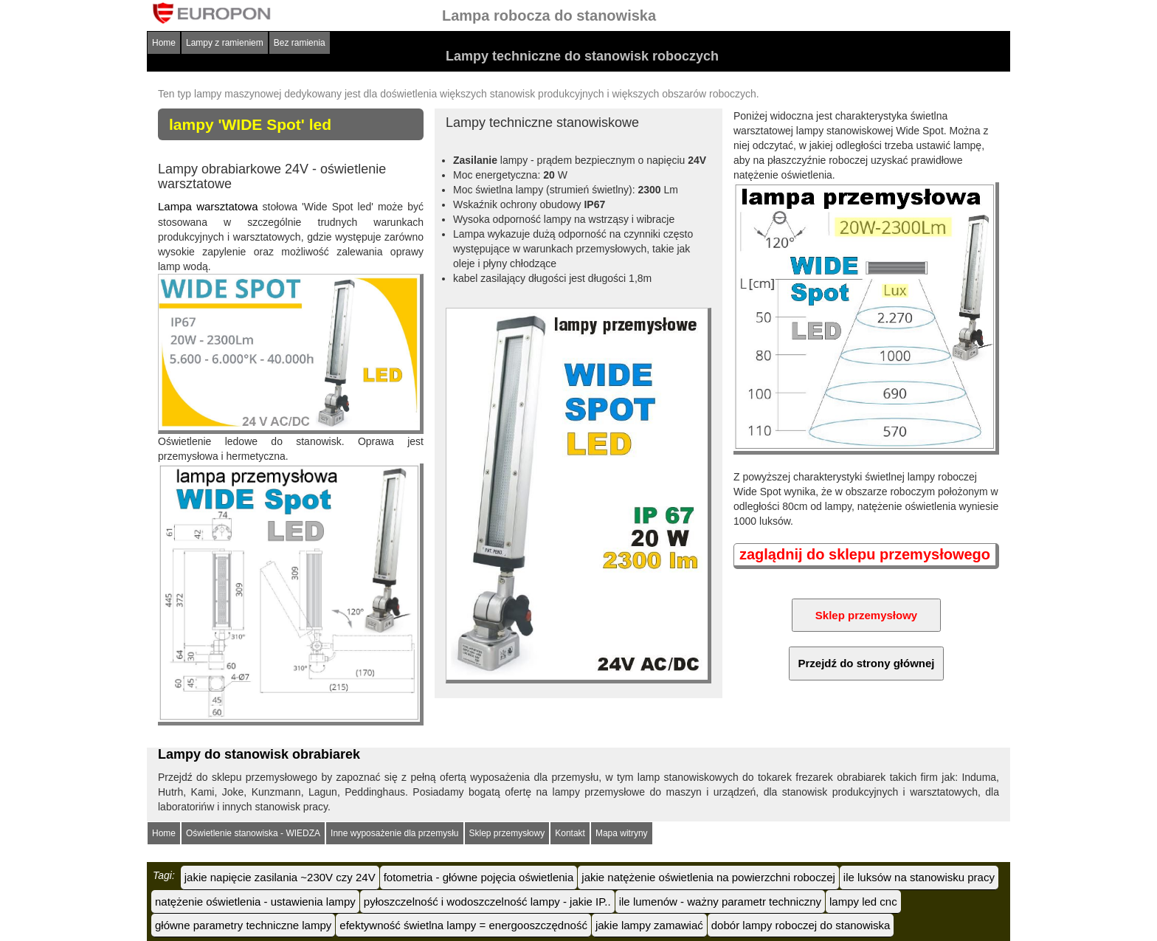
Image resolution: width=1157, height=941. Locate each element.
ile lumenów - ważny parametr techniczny (720, 901)
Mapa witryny (621, 833)
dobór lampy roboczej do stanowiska (801, 925)
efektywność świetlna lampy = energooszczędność (463, 925)
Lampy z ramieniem (224, 43)
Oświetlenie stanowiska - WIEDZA (253, 833)
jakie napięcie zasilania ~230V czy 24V (280, 877)
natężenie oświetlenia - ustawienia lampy (255, 901)
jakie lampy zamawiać (649, 925)
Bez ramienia (299, 43)
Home (164, 43)
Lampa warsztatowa (208, 206)
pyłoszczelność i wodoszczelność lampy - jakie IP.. (487, 901)
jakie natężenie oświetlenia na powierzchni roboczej (708, 877)
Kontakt (570, 833)
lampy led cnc (863, 901)
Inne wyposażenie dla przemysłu (394, 833)
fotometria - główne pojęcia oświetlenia (479, 877)
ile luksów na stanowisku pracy (919, 877)
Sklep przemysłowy (507, 833)
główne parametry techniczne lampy (243, 925)
